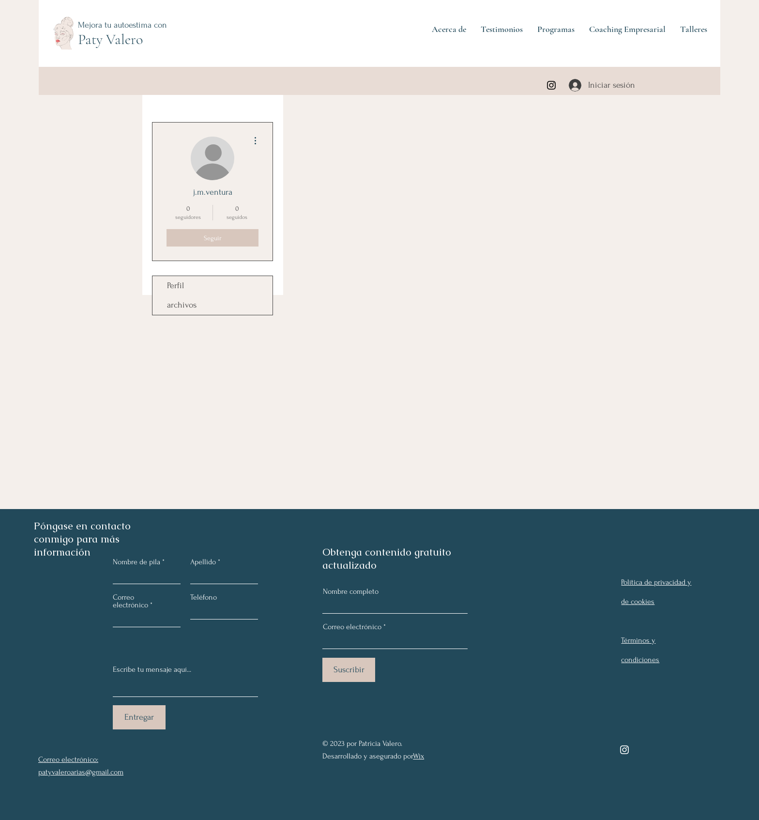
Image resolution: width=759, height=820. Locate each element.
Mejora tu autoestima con (122, 25)
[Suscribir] (348, 670)
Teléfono (203, 597)
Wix (418, 756)
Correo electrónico (352, 627)
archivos (182, 304)
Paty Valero (110, 39)
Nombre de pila (136, 562)
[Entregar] (139, 717)
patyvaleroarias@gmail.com (80, 772)
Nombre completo (351, 591)
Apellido (203, 562)
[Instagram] (551, 85)
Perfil (175, 285)
